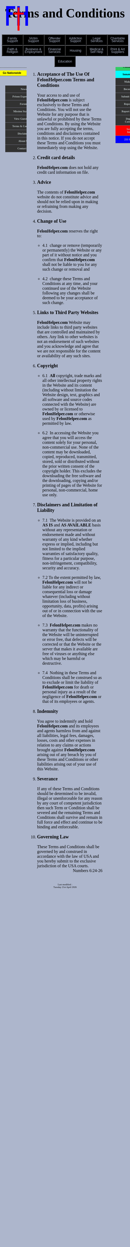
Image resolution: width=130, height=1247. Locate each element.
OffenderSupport (54, 39)
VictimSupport (33, 39)
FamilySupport (12, 39)
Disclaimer (24, 133)
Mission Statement (23, 111)
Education (65, 61)
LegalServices (97, 39)
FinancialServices (54, 50)
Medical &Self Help (97, 50)
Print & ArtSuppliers (118, 50)
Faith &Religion (12, 50)
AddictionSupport (75, 39)
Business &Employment (33, 50)
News (24, 89)
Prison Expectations (23, 96)
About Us (23, 141)
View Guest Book (23, 118)
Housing (75, 50)
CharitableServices (118, 39)
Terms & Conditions (23, 126)
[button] (12, 39)
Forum (23, 103)
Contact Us (23, 148)
